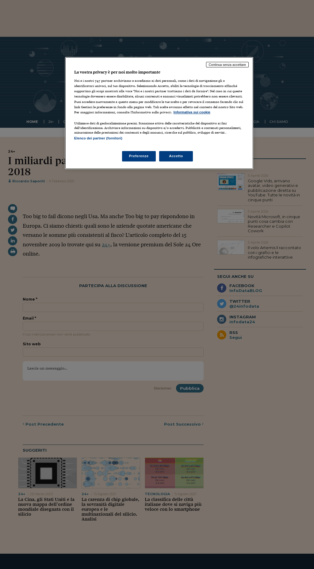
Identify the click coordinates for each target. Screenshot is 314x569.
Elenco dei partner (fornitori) (98, 138)
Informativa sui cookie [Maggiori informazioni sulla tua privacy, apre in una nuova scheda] (192, 112)
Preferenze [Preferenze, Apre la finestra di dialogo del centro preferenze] (139, 156)
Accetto (176, 156)
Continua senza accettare (227, 64)
